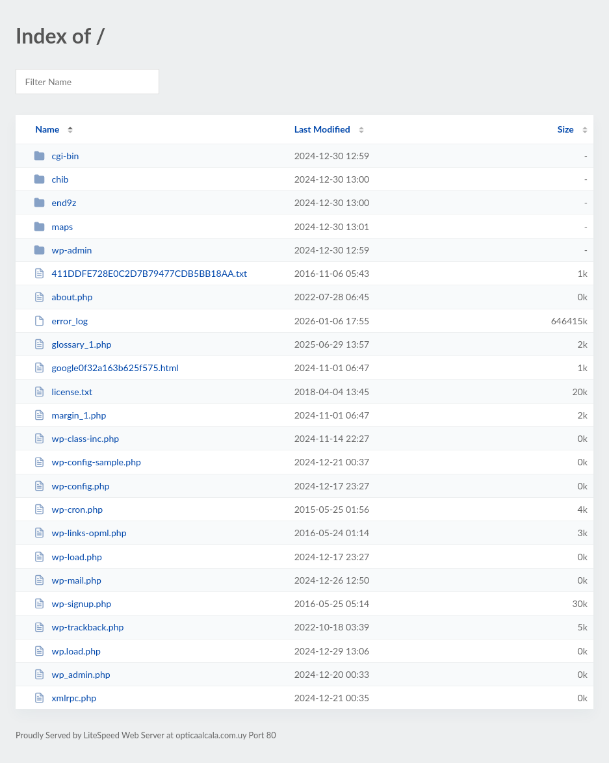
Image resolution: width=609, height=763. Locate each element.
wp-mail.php (67, 580)
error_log (61, 320)
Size (566, 129)
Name (47, 129)
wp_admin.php (72, 674)
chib (51, 179)
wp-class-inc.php (76, 438)
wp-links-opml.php (80, 532)
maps (53, 226)
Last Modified (322, 129)
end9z (55, 202)
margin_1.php (70, 414)
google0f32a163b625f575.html (106, 367)
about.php (63, 296)
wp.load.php (67, 650)
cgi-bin (56, 155)
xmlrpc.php (65, 697)
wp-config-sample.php (87, 461)
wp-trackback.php (78, 626)
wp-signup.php (72, 603)
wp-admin (63, 249)
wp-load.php (68, 556)
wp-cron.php (68, 509)
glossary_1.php (72, 344)
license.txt (63, 391)
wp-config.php (71, 485)
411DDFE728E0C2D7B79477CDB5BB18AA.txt (140, 273)
